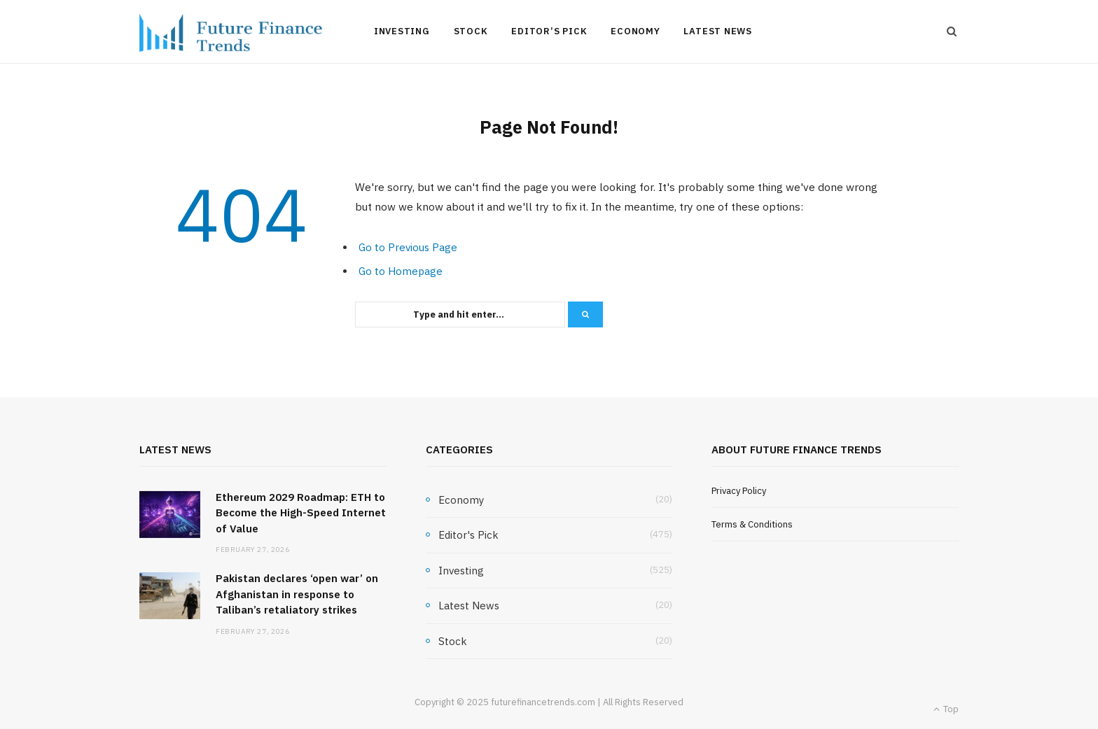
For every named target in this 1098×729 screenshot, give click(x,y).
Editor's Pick (468, 535)
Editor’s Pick (549, 31)
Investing (402, 31)
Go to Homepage (401, 271)
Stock (471, 31)
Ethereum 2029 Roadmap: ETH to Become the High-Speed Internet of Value (301, 512)
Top (946, 709)
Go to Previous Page (408, 247)
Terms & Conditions (752, 524)
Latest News (717, 31)
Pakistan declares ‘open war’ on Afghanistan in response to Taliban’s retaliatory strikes (297, 594)
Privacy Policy (738, 491)
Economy (635, 31)
